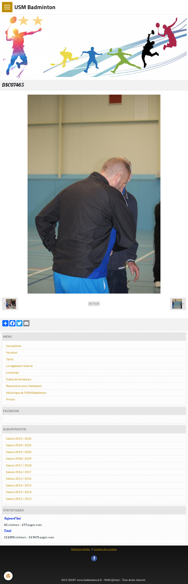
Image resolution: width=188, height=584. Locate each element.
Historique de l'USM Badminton (26, 392)
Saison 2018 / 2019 (18, 458)
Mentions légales (80, 549)
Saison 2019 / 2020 (18, 452)
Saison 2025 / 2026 (18, 438)
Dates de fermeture (18, 379)
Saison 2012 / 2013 (18, 498)
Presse (10, 399)
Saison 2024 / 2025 (18, 445)
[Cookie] (8, 576)
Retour (94, 303)
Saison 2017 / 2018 (18, 465)
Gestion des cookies (105, 549)
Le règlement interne (19, 366)
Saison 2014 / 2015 (18, 485)
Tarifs (10, 359)
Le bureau (12, 372)
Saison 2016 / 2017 (18, 472)
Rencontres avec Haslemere (24, 386)
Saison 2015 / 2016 (18, 478)
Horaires (11, 352)
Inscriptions (13, 346)
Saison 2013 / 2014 (18, 492)
